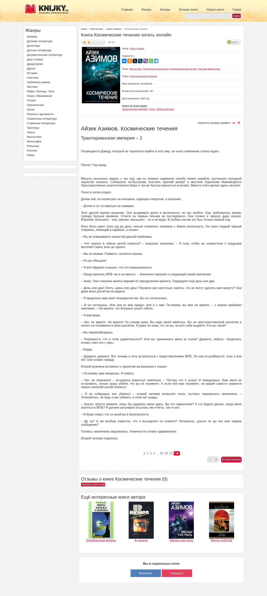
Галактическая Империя (135, 109)
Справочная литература (42, 118)
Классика (32, 77)
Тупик (152, 109)
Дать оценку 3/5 (93, 41)
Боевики (32, 36)
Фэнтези (32, 150)
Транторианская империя (143, 76)
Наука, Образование (39, 95)
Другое (31, 68)
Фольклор (33, 146)
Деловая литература (39, 41)
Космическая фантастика (183, 69)
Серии (236, 9)
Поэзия (31, 100)
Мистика (32, 86)
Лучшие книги (188, 9)
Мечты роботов (221, 540)
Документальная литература (44, 54)
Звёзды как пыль (165, 109)
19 (161, 453)
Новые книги (215, 9)
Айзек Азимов (113, 29)
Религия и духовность (40, 114)
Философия (34, 141)
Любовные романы (38, 82)
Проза (31, 109)
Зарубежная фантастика (156, 69)
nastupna (177, 453)
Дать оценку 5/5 (102, 41)
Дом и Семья (35, 59)
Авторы (165, 9)
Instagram (176, 573)
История (32, 73)
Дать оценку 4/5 (97, 41)
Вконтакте (145, 573)
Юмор (30, 155)
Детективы (33, 45)
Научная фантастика (209, 69)
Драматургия (35, 64)
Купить (234, 42)
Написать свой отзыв (93, 484)
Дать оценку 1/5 (84, 41)
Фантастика (34, 136)
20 (166, 453)
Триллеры (33, 127)
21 (171, 453)
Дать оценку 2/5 (88, 41)
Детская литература (39, 50)
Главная (127, 9)
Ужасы (31, 132)
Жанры (146, 9)
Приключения (35, 105)
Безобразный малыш (101, 540)
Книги (84, 29)
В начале (141, 540)
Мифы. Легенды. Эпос (41, 91)
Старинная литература (41, 123)
